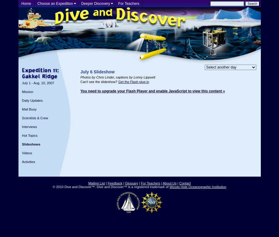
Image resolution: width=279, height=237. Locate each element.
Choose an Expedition (55, 4)
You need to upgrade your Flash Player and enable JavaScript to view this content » (153, 91)
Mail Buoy (29, 109)
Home (26, 4)
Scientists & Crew (35, 118)
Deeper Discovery (95, 4)
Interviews (29, 127)
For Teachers (128, 4)
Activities (28, 162)
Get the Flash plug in (133, 82)
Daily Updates (32, 100)
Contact (185, 183)
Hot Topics (30, 135)
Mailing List (96, 183)
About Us (169, 183)
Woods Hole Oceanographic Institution (197, 187)
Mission (27, 92)
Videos (27, 153)
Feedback (115, 183)
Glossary (131, 183)
